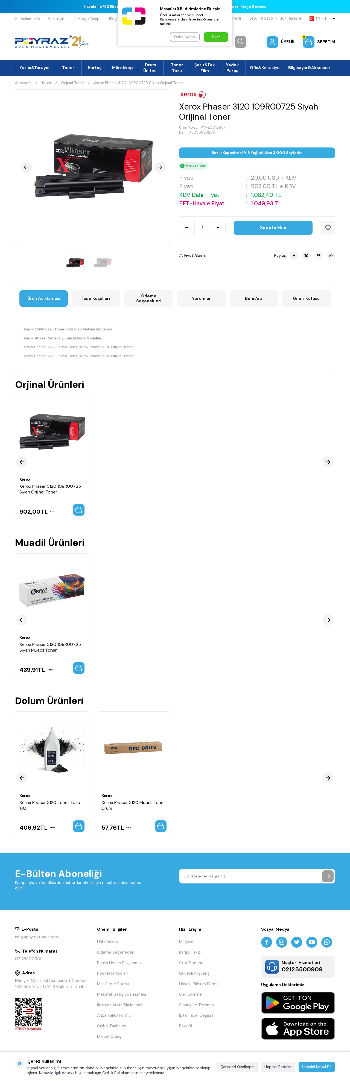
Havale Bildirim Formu (199, 984)
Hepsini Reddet (278, 1066)
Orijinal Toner (72, 82)
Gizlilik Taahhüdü (112, 1026)
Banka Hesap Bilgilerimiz (119, 963)
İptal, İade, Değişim (196, 1015)
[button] (26, 167)
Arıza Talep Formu (114, 1015)
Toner (68, 67)
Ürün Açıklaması (43, 298)
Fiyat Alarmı (192, 255)
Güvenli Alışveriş (194, 973)
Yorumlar (201, 298)
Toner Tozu (177, 67)
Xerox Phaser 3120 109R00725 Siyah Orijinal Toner (50, 489)
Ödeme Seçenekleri (148, 298)
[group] (93, 167)
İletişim (57, 18)
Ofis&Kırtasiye (265, 67)
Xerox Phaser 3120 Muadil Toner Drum (133, 805)
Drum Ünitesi (150, 67)
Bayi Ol (185, 1026)
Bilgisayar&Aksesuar (309, 67)
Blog (113, 18)
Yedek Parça (232, 67)
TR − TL (322, 18)
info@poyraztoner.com (36, 937)
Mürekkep (122, 67)
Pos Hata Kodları (112, 973)
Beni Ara (253, 298)
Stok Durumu (191, 963)
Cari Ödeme (190, 994)
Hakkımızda (27, 18)
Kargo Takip (87, 18)
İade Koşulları (96, 298)
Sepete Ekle (273, 227)
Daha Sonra (184, 36)
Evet (216, 36)
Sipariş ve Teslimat (197, 1005)
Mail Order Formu (113, 984)
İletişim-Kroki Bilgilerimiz (119, 1005)
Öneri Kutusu (306, 298)
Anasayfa (23, 82)
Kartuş (94, 67)
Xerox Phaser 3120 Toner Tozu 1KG (49, 805)
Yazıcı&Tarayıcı (35, 67)
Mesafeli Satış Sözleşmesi (121, 994)
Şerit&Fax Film (204, 67)
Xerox (24, 479)
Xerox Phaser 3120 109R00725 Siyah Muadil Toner (50, 647)
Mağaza (186, 942)
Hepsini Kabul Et (316, 1066)
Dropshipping (109, 1036)
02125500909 (29, 959)
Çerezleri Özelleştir (237, 1066)
